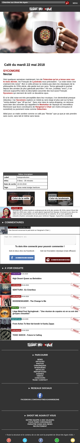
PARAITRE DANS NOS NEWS (40, 424)
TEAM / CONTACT (40, 380)
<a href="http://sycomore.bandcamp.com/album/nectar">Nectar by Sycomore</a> (40, 145)
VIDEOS (40, 376)
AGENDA (40, 374)
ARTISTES (40, 361)
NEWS (40, 359)
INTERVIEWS (40, 368)
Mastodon (44, 104)
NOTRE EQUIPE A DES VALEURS (40, 420)
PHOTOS (40, 363)
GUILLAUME (12, 227)
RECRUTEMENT (40, 426)
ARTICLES (40, 370)
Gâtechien (41, 109)
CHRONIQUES (40, 366)
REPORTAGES (40, 372)
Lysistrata (37, 82)
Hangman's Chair (43, 107)
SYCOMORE (11, 70)
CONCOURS (40, 378)
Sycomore (8, 93)
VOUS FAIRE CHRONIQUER (40, 422)
